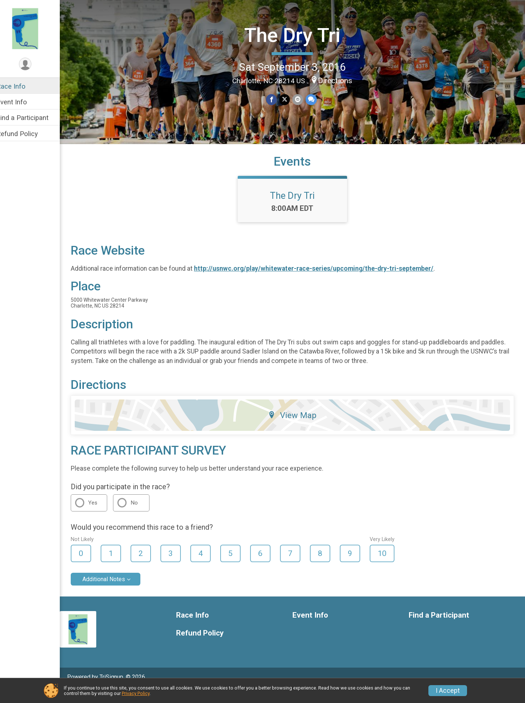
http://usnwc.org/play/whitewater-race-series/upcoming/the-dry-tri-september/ (323, 281)
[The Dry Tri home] (34, 28)
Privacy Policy (135, 693)
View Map (297, 428)
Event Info (21, 102)
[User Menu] (35, 64)
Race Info (20, 86)
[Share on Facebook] (276, 99)
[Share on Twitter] (289, 99)
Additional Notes (113, 591)
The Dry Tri (297, 34)
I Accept (448, 690)
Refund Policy (26, 134)
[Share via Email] (302, 99)
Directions (340, 80)
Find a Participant (32, 117)
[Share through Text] (315, 99)
